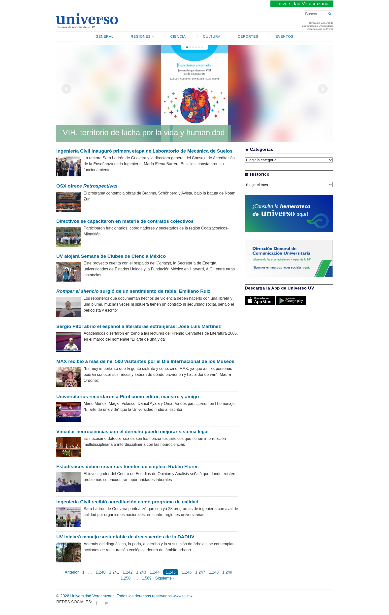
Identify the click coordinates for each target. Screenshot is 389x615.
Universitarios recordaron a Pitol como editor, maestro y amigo (127, 396)
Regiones (141, 36)
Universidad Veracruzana (301, 3)
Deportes (248, 36)
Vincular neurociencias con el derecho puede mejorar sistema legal (132, 431)
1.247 (200, 572)
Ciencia (178, 36)
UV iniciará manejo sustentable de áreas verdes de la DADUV (125, 536)
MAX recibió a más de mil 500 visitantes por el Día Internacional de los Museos (145, 361)
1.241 (114, 572)
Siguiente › (164, 578)
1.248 (214, 572)
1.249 (227, 572)
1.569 (147, 578)
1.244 (155, 572)
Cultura (212, 36)
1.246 (187, 572)
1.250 (125, 578)
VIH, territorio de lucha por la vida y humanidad (144, 132)
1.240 (100, 572)
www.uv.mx (183, 596)
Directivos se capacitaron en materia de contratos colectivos (125, 221)
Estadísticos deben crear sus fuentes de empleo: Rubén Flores (127, 466)
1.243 (141, 572)
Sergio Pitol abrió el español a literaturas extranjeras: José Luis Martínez (138, 326)
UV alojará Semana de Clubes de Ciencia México (111, 256)
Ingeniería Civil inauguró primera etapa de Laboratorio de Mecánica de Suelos (144, 151)
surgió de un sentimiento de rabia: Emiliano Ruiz (133, 291)
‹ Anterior (71, 572)
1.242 (127, 572)
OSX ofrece (86, 186)
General (104, 36)
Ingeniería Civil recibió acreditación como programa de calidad (127, 501)
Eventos (284, 36)
